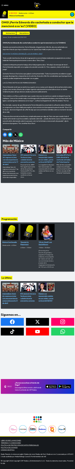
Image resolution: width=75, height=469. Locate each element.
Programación (9, 219)
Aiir (4, 463)
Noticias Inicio (10, 33)
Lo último (7, 277)
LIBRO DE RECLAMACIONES (11, 440)
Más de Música (24, 33)
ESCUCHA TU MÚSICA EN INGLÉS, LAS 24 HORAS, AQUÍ (22, 54)
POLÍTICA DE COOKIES (9, 447)
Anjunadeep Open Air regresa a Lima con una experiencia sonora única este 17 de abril (11, 155)
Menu (5, 5)
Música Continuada (16, 16)
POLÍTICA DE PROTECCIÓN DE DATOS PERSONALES (20, 445)
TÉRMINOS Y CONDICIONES (11, 443)
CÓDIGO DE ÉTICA (7, 450)
